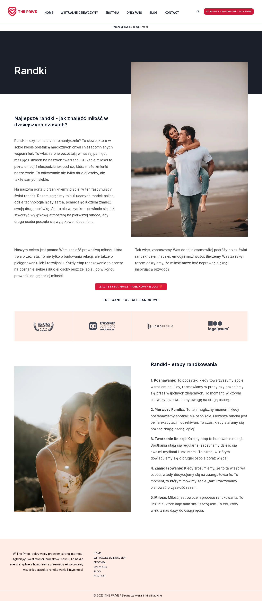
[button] (198, 11)
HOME (97, 553)
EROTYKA (99, 562)
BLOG (97, 571)
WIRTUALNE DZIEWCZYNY (109, 557)
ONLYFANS (100, 566)
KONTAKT (100, 575)
